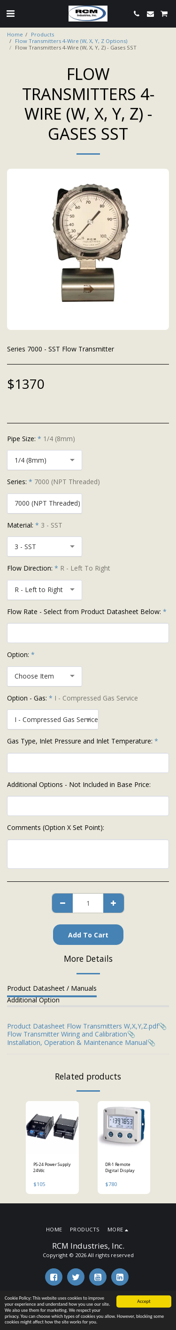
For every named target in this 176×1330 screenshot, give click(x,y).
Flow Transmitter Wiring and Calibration (67, 1034)
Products (42, 34)
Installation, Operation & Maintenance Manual (77, 1042)
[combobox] (44, 460)
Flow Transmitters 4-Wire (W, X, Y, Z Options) (71, 40)
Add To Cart (88, 934)
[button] (10, 13)
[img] (52, 1127)
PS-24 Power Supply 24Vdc (51, 1167)
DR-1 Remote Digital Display (119, 1167)
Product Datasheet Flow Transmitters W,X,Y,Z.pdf (83, 1026)
